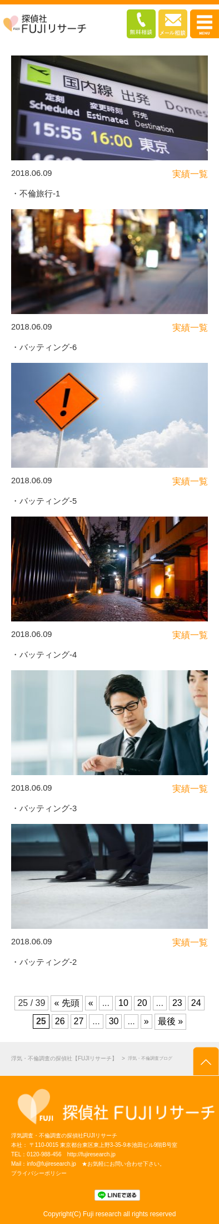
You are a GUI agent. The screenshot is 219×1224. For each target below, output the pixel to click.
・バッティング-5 (44, 501)
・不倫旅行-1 (35, 193)
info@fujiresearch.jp (51, 1164)
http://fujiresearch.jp (91, 1154)
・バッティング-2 (44, 962)
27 (79, 1021)
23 (177, 1003)
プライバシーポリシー (39, 1173)
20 (142, 1003)
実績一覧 (190, 174)
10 (123, 1003)
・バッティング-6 (44, 347)
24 (196, 1003)
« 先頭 (66, 1003)
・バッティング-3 (44, 808)
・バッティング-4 (44, 654)
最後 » (170, 1021)
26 (60, 1021)
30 (114, 1021)
